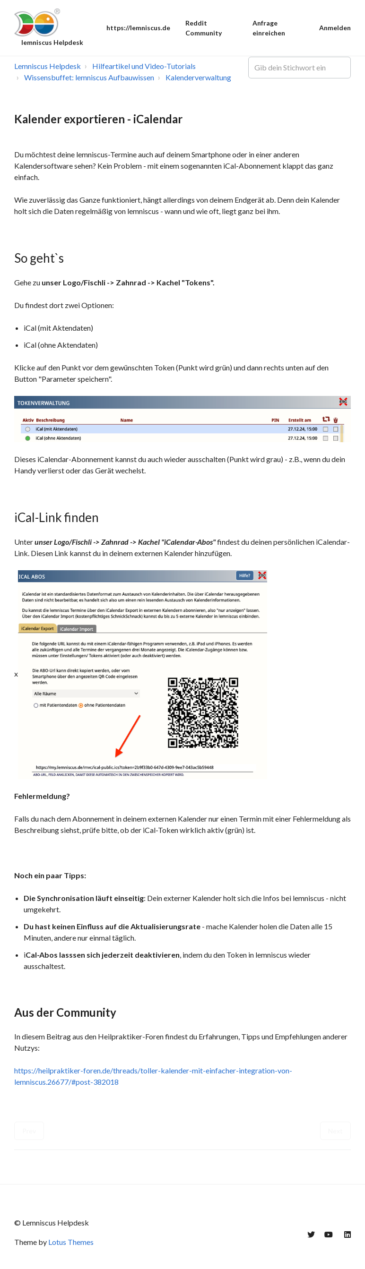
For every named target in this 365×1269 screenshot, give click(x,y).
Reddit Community (203, 28)
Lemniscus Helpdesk (47, 65)
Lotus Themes (71, 1241)
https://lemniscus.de (138, 28)
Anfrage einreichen (268, 28)
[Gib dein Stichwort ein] (299, 67)
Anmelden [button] (335, 28)
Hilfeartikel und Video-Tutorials (144, 65)
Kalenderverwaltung (198, 77)
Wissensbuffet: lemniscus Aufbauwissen (89, 77)
